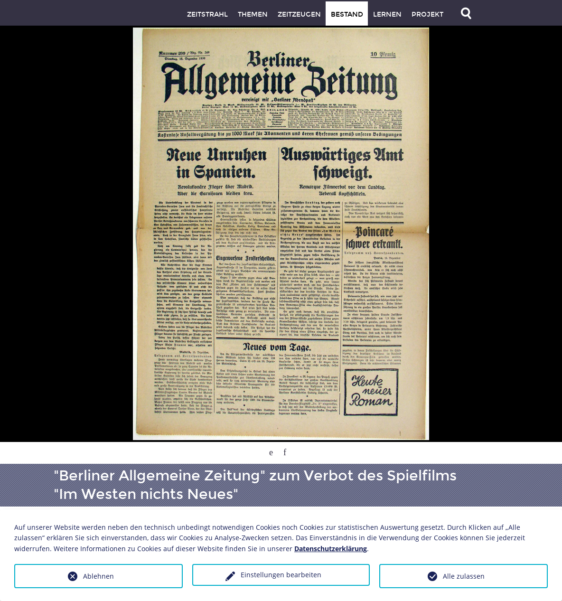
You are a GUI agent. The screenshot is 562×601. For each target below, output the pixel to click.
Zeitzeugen (299, 14)
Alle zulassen (464, 576)
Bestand (347, 14)
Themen (253, 14)
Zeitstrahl (207, 14)
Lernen (387, 14)
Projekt (427, 14)
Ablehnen (98, 576)
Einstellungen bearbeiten (281, 574)
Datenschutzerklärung (330, 548)
